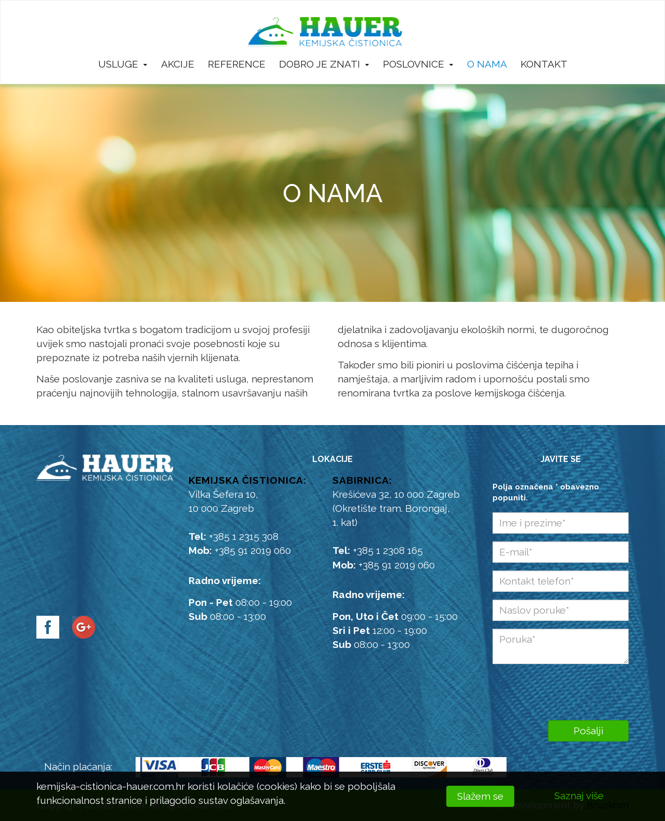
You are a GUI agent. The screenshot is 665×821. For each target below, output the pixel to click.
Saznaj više (579, 795)
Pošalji (588, 730)
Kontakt (544, 64)
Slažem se (480, 796)
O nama (487, 64)
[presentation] (561, 689)
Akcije (177, 64)
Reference (236, 64)
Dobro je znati (324, 64)
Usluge (123, 64)
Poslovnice (418, 64)
